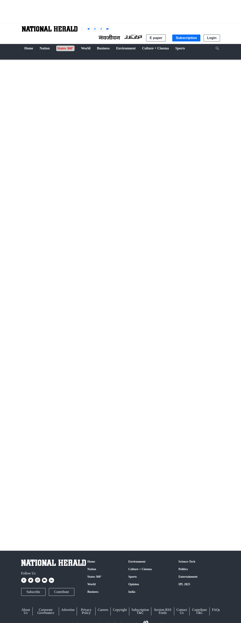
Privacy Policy (86, 611)
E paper (156, 38)
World (91, 584)
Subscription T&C (140, 611)
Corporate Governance (45, 611)
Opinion (133, 584)
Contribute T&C (199, 611)
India (131, 591)
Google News (91, 468)
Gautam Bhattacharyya (54, 196)
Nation (91, 569)
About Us (25, 611)
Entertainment (188, 576)
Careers (103, 610)
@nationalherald (98, 476)
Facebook (54, 468)
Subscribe (33, 592)
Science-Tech (187, 561)
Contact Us (181, 611)
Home (91, 561)
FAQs (216, 610)
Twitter (71, 468)
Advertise (68, 610)
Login (212, 38)
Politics (183, 569)
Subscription (186, 38)
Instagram (114, 468)
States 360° (94, 576)
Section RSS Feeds (162, 611)
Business (92, 591)
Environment (136, 561)
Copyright (120, 610)
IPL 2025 (184, 584)
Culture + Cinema (140, 569)
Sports (132, 576)
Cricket (28, 63)
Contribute (61, 592)
